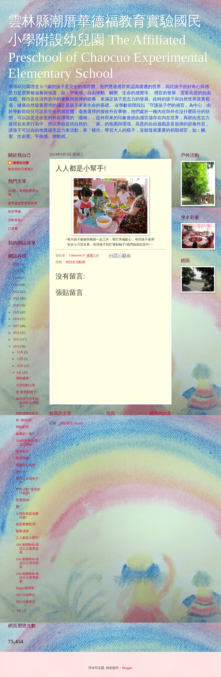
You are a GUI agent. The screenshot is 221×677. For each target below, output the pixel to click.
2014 (16, 346)
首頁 (110, 413)
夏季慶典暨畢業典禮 (22, 203)
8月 (19, 610)
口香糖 (13, 228)
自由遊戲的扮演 (27, 413)
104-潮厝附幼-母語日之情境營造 (27, 563)
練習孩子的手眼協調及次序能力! (27, 402)
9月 (19, 372)
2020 (16, 305)
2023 (16, 285)
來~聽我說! (24, 420)
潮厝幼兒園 (21, 163)
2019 (16, 312)
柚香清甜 (22, 531)
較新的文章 (60, 413)
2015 (16, 339)
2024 (16, 278)
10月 (20, 366)
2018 (16, 319)
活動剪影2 (15, 220)
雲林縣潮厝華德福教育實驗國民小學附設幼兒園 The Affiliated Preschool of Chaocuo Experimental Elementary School (108, 47)
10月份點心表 (25, 385)
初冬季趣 (14, 211)
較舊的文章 (161, 413)
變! (18, 506)
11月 (20, 359)
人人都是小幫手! (28, 538)
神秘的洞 (22, 427)
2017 (16, 326)
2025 (16, 271)
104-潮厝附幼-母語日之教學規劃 (27, 577)
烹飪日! (21, 472)
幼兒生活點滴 (75, 262)
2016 (16, 333)
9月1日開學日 (25, 595)
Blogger (127, 668)
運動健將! (23, 378)
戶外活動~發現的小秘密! (28, 491)
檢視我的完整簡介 (21, 169)
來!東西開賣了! (26, 392)
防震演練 (22, 458)
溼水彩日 (22, 451)
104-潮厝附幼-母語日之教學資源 (27, 548)
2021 (16, 298)
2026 (16, 264)
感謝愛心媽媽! (26, 465)
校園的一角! (24, 434)
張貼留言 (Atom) (71, 423)
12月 (20, 352)
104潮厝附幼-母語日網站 (27, 442)
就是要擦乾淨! (26, 524)
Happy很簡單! (25, 588)
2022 (16, 292)
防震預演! (23, 500)
